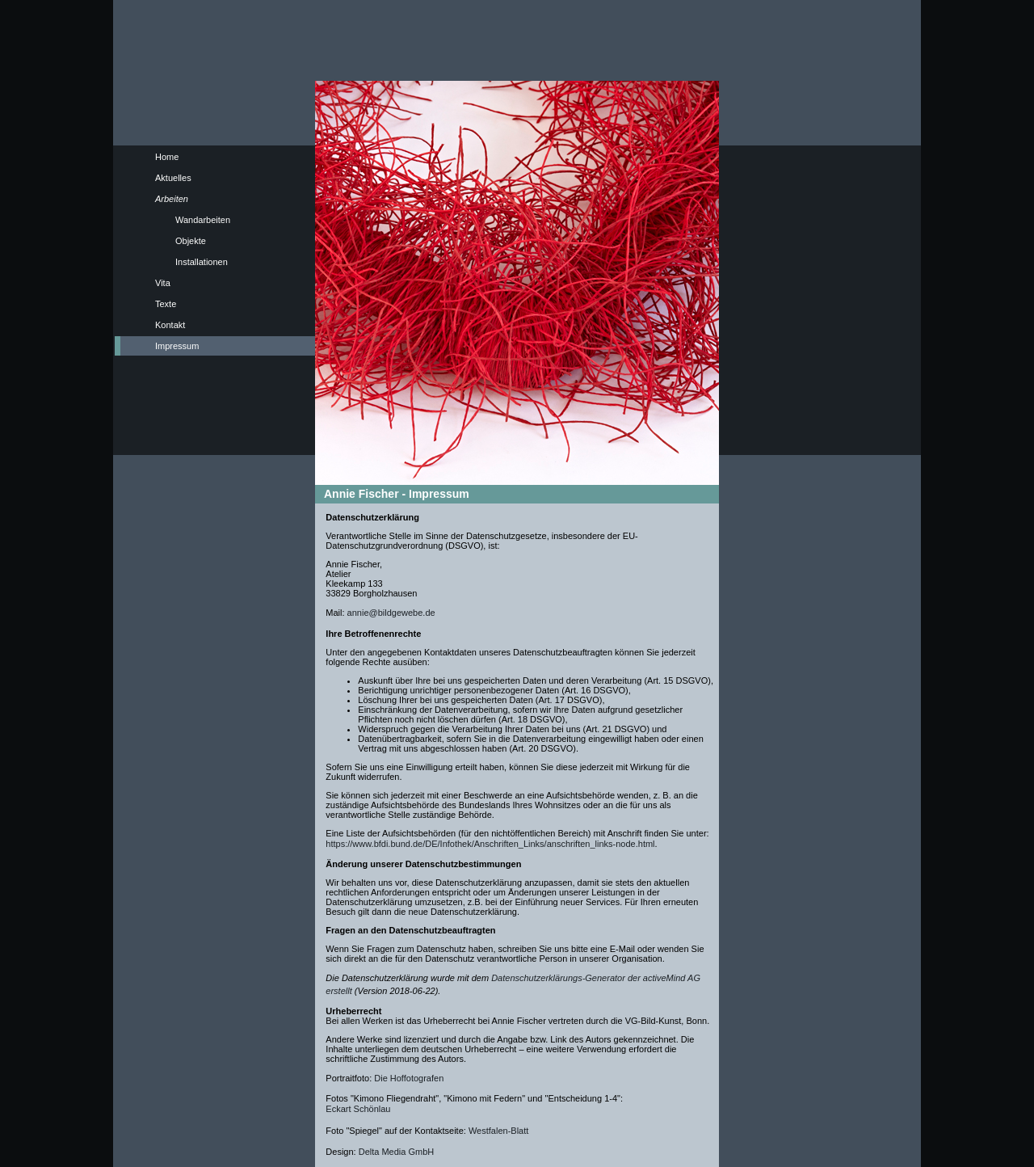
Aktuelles (173, 178)
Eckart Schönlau (358, 1109)
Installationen (201, 262)
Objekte (190, 241)
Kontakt (170, 325)
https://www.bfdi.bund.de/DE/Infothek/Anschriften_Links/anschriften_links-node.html (490, 844)
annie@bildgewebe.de (391, 612)
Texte (165, 304)
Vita (162, 283)
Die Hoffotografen (408, 1078)
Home (167, 157)
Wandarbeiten (202, 220)
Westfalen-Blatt (498, 1130)
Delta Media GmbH (397, 1151)
